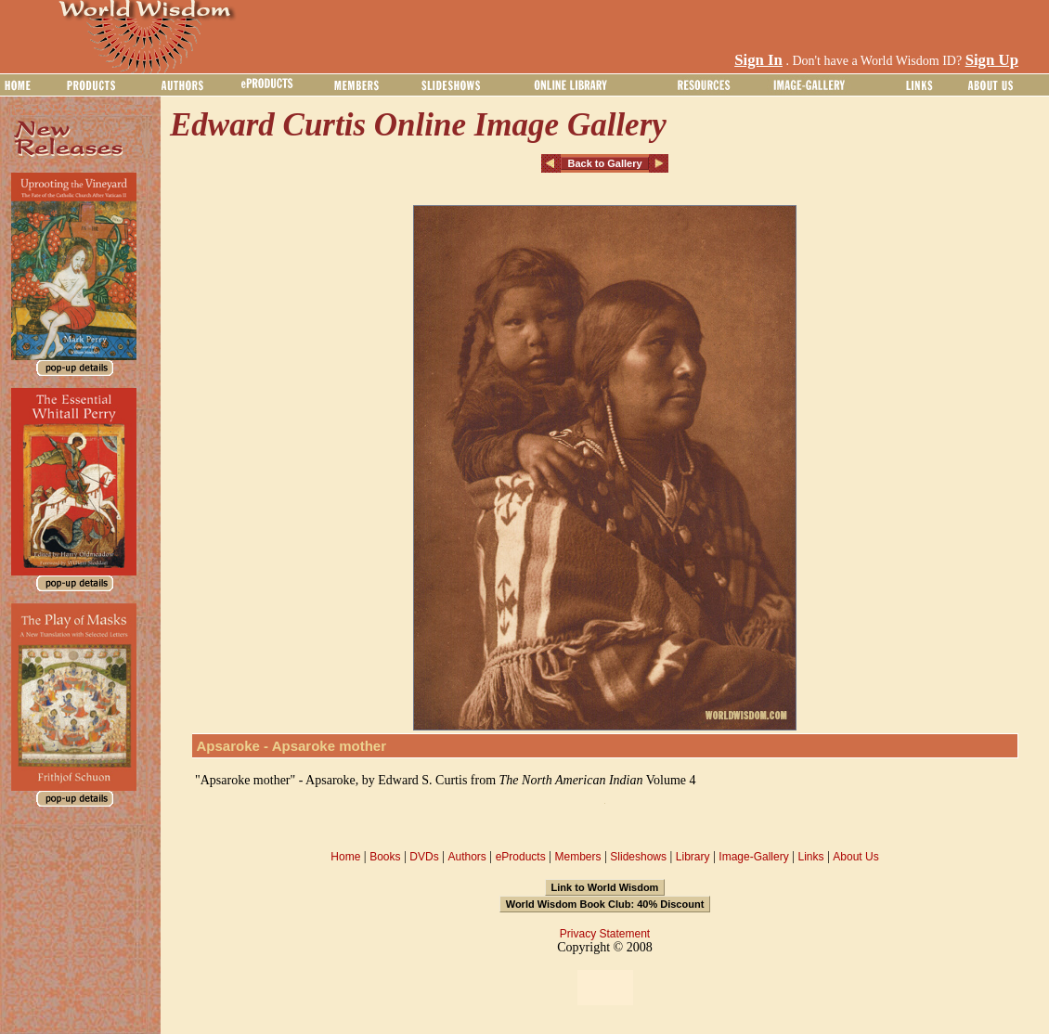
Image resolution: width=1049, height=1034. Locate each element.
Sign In (758, 60)
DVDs (423, 856)
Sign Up (991, 60)
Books (384, 856)
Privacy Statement (605, 933)
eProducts (521, 856)
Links (811, 856)
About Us (855, 856)
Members (577, 856)
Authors (466, 856)
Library (693, 856)
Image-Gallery (753, 856)
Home (345, 856)
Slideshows (638, 856)
